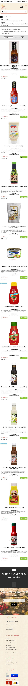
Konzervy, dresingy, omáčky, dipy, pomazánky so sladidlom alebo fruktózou (14, 24)
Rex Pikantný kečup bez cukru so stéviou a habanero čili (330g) (14, 66)
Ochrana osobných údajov (11, 649)
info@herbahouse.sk (13, 621)
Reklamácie (8, 645)
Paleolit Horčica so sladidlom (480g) (14, 507)
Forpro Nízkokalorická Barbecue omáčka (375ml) (14, 387)
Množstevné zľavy (9, 664)
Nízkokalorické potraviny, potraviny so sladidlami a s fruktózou (13, 21)
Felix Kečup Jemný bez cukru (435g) (14, 306)
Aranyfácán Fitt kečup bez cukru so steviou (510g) (14, 186)
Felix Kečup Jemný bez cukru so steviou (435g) (14, 346)
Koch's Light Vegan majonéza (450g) (14, 146)
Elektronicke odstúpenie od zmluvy (13, 652)
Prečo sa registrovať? (10, 642)
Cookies (7, 651)
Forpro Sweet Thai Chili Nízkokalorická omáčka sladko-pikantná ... (14, 468)
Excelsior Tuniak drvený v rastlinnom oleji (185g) (14, 266)
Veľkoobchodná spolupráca (12, 662)
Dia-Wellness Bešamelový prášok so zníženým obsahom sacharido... (14, 227)
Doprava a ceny (9, 661)
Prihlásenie (19, 1)
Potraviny (7, 19)
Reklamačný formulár (10, 647)
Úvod (2, 19)
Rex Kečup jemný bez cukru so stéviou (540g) (14, 106)
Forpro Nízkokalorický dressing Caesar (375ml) (14, 427)
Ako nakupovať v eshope (11, 643)
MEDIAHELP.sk (9, 629)
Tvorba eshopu (9, 628)
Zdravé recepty (8, 1)
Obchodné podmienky (10, 640)
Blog (2, 1)
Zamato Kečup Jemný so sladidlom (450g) (14, 547)
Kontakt (7, 638)
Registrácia (24, 1)
